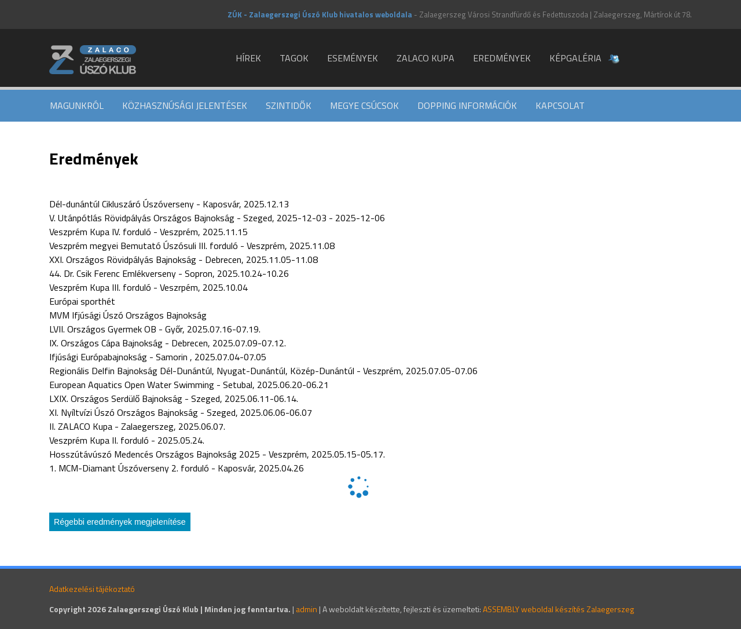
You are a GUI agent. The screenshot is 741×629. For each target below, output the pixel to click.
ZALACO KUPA (425, 58)
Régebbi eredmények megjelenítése (120, 521)
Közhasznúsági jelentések (184, 105)
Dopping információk (467, 105)
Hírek (248, 58)
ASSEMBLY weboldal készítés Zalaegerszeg (558, 609)
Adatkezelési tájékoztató (92, 589)
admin (306, 609)
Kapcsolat (560, 105)
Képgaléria (575, 58)
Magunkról (77, 105)
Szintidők (288, 105)
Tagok (294, 58)
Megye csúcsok (364, 105)
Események (352, 58)
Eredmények (502, 58)
